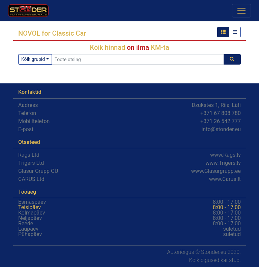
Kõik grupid (33, 59)
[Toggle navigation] (241, 10)
